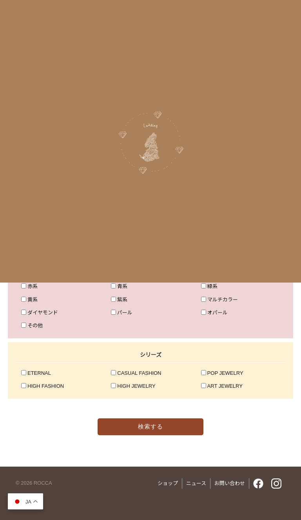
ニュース (196, 483)
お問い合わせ (229, 483)
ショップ (168, 483)
